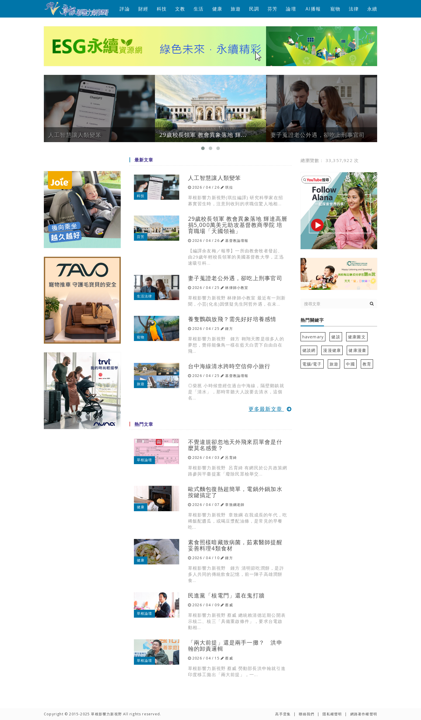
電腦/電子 (312, 364)
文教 (180, 9)
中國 (350, 364)
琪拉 (229, 187)
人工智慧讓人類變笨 (214, 178)
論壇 (291, 9)
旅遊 (236, 9)
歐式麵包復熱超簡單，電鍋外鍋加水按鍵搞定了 (235, 492)
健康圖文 (357, 337)
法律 (354, 9)
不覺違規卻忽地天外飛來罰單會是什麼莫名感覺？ (235, 445)
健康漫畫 (357, 350)
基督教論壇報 (236, 240)
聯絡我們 (306, 714)
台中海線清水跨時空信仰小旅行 (229, 366)
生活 (198, 9)
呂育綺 (231, 457)
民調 (254, 9)
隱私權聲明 (332, 714)
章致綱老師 (234, 504)
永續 (372, 9)
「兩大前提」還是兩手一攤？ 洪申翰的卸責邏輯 (235, 645)
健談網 (309, 350)
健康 (217, 9)
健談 (335, 337)
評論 (125, 9)
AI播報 (313, 9)
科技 (162, 9)
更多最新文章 (270, 408)
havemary (313, 337)
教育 (367, 364)
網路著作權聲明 (363, 714)
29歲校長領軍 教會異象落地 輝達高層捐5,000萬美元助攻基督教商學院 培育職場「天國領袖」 (237, 225)
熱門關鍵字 (312, 320)
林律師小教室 (236, 287)
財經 (143, 9)
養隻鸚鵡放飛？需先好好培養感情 (232, 319)
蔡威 (229, 604)
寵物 (335, 9)
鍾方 (229, 328)
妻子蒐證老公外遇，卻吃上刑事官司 (235, 278)
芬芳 (272, 9)
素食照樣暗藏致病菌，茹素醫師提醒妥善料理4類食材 (235, 545)
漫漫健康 (332, 350)
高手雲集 (283, 714)
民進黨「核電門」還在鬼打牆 (226, 595)
